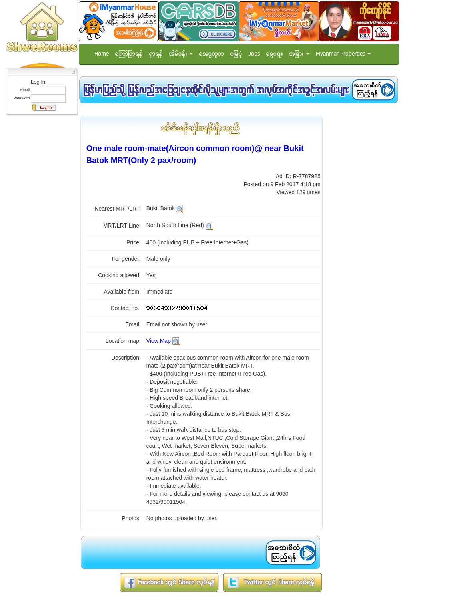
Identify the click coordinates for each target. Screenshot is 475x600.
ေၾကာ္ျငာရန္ (129, 54)
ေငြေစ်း (274, 54)
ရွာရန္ (156, 54)
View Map (158, 341)
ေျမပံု (236, 54)
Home (101, 54)
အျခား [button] (299, 54)
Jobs (254, 54)
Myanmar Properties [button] (343, 54)
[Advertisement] (40, 238)
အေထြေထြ (211, 54)
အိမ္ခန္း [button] (181, 54)
